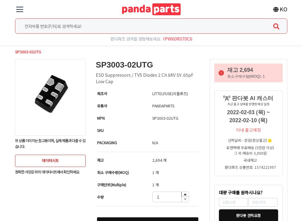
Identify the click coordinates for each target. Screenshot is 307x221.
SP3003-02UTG (28, 52)
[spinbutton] (170, 197)
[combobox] (151, 26)
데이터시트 (50, 160)
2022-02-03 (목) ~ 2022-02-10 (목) (248, 116)
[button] (185, 194)
